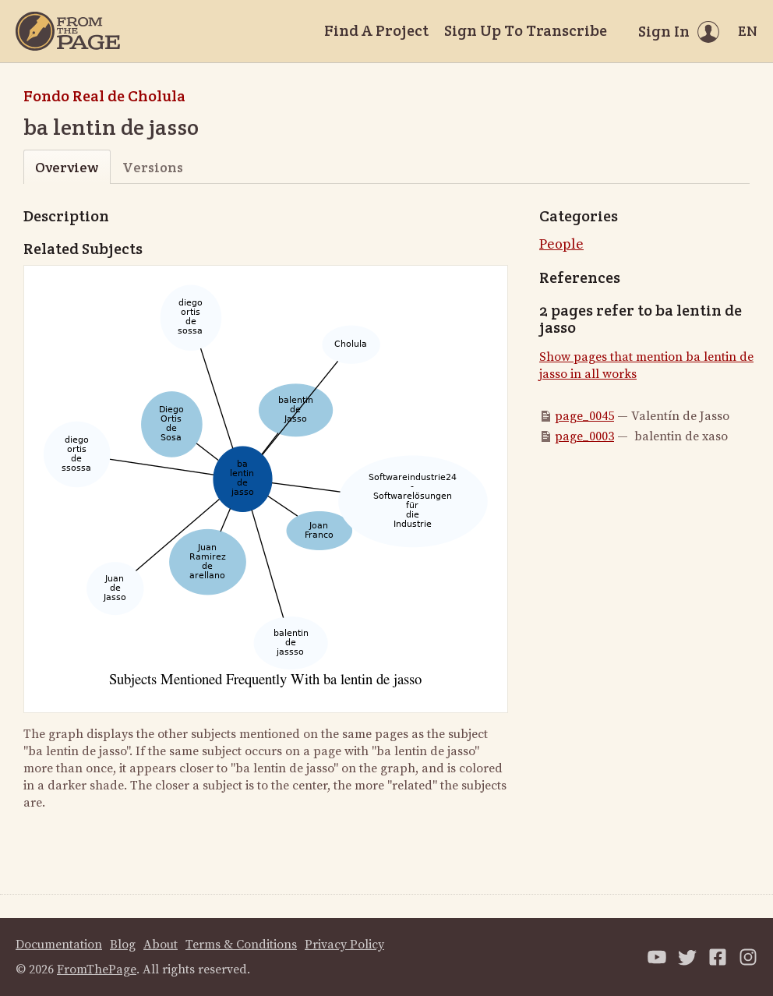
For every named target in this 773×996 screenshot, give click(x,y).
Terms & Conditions (241, 944)
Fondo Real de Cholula (104, 96)
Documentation (59, 944)
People (561, 244)
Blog (123, 944)
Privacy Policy (344, 944)
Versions (152, 167)
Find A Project (376, 30)
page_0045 (584, 416)
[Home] (68, 31)
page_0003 (584, 436)
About (160, 944)
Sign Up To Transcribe (525, 30)
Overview (66, 167)
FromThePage (96, 969)
